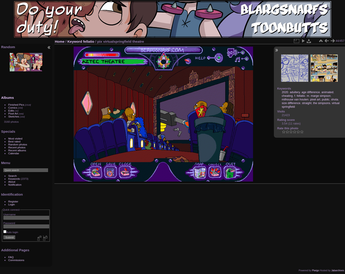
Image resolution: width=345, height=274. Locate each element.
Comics (12, 107)
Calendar (13, 153)
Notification (15, 184)
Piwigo (315, 270)
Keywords (14, 178)
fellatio (88, 41)
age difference (311, 92)
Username (9, 214)
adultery (295, 92)
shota (334, 99)
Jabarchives (337, 270)
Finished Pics (16, 104)
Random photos (17, 144)
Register (13, 201)
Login (11, 204)
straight (306, 103)
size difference (291, 103)
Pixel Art (13, 113)
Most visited (15, 138)
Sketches (13, 116)
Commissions (16, 260)
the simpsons (321, 103)
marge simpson (321, 95)
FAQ (11, 257)
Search (12, 175)
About (11, 181)
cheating (287, 95)
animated (327, 92)
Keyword (75, 41)
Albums (7, 98)
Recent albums (17, 150)
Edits (11, 110)
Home (60, 41)
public (325, 99)
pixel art (315, 99)
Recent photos (17, 147)
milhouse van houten (295, 99)
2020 (285, 92)
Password (9, 223)
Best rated (14, 141)
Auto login (10, 232)
